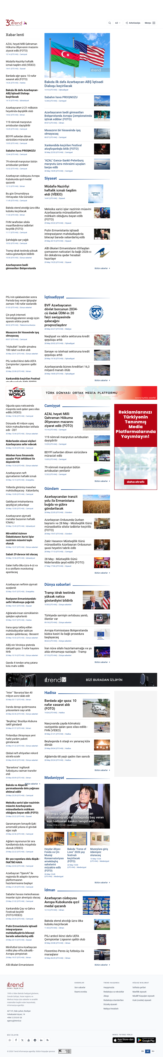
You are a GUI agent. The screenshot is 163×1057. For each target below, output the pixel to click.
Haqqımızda (109, 987)
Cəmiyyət (52, 406)
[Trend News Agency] (15, 985)
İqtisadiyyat (54, 297)
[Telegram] (34, 1040)
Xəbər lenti (15, 35)
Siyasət (50, 178)
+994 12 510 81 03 (14, 1018)
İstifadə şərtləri (139, 987)
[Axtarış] (110, 23)
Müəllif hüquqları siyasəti (143, 996)
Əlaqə (106, 996)
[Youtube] (28, 1040)
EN (142, 1051)
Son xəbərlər (79, 987)
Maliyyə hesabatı (111, 1008)
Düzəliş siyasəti (110, 1004)
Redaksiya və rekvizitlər (114, 992)
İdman (49, 890)
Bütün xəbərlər (101, 268)
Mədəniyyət (54, 778)
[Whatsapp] (9, 1040)
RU (153, 1051)
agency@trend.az (14, 1021)
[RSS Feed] (47, 1040)
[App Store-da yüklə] (124, 1040)
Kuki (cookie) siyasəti (142, 1000)
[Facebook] (16, 1040)
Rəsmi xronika (80, 992)
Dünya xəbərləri (57, 584)
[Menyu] (150, 23)
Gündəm (51, 488)
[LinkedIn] (41, 1040)
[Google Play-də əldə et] (146, 1040)
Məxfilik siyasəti (139, 992)
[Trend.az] (16, 23)
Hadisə (50, 692)
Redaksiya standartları (114, 1000)
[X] (22, 1040)
